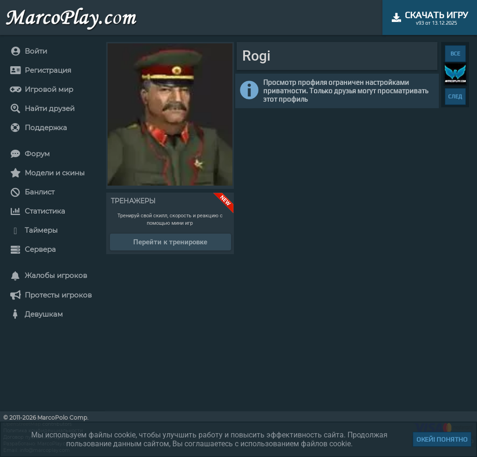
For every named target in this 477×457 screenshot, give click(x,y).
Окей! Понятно (442, 439)
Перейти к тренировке (170, 242)
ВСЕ (455, 53)
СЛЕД (455, 96)
